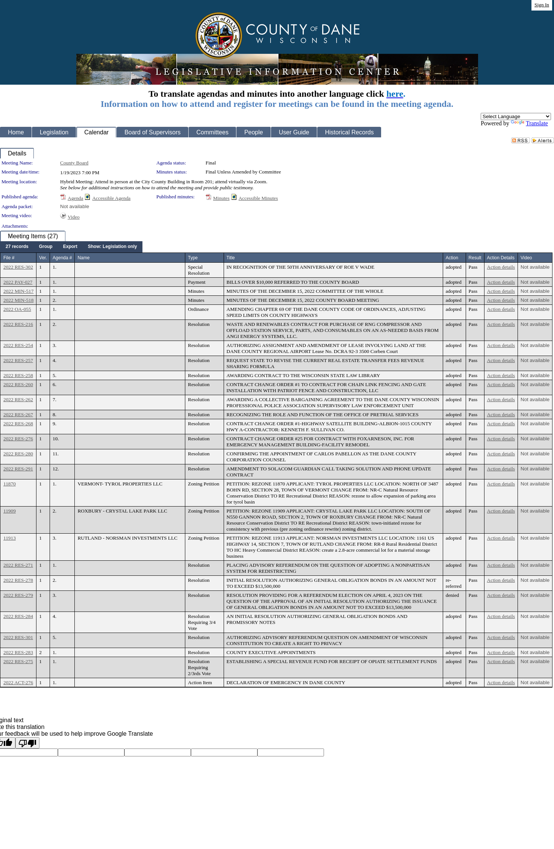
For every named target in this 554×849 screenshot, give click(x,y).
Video (74, 217)
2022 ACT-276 (18, 682)
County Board (74, 163)
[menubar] (71, 247)
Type (193, 257)
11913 (9, 538)
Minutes (221, 198)
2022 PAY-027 (17, 282)
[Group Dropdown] (46, 246)
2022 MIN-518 (18, 300)
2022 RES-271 (18, 565)
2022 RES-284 (18, 616)
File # (8, 257)
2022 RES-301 (18, 637)
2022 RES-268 (18, 423)
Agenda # (62, 257)
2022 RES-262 (18, 399)
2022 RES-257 (18, 360)
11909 (9, 511)
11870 (9, 484)
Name (83, 257)
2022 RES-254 (18, 345)
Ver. (43, 257)
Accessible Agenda (111, 198)
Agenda (75, 198)
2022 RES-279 (18, 595)
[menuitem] (17, 247)
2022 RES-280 (18, 453)
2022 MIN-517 (18, 291)
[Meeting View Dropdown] (112, 246)
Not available (74, 206)
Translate (529, 123)
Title (231, 257)
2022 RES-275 (18, 661)
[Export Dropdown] (70, 246)
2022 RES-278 (18, 580)
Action (452, 257)
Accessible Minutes (258, 198)
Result (475, 257)
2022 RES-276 (18, 438)
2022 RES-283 (18, 652)
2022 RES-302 (18, 267)
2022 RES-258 (18, 375)
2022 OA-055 (17, 309)
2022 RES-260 (18, 384)
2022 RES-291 (18, 469)
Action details (501, 267)
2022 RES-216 (18, 324)
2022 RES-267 (18, 414)
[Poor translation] (27, 743)
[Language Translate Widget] (516, 116)
